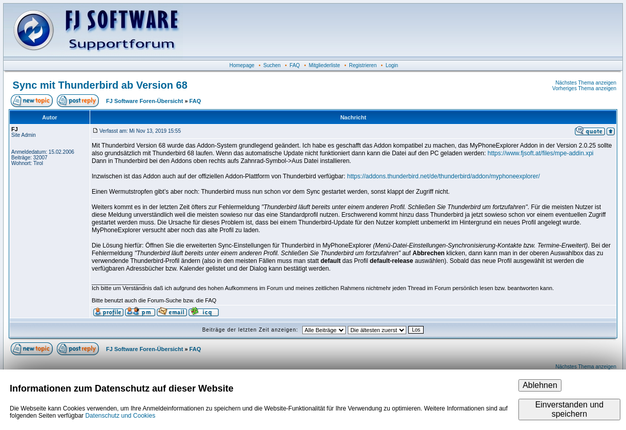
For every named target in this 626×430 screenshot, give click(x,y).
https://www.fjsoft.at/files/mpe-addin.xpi (541, 153)
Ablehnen (540, 385)
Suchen (272, 65)
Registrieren (363, 65)
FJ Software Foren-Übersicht (144, 101)
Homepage (242, 65)
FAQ (294, 65)
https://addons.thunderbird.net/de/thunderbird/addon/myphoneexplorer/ (443, 176)
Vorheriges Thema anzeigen (584, 88)
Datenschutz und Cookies (120, 415)
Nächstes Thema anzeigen (585, 83)
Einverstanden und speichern (569, 409)
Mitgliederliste (324, 65)
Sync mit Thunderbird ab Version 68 (100, 85)
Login (392, 65)
